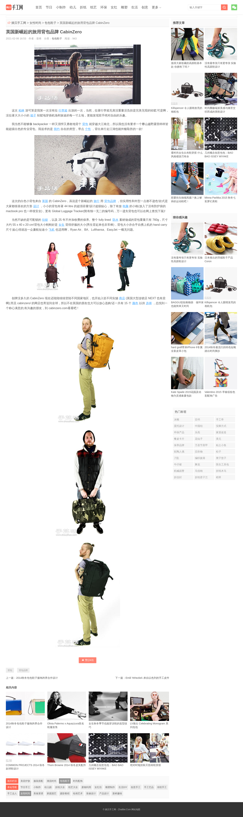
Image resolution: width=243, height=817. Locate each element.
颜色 (135, 303)
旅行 (96, 201)
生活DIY (123, 787)
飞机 (52, 229)
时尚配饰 (78, 781)
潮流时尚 (51, 781)
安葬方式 (221, 425)
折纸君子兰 (201, 477)
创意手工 (135, 787)
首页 (38, 7)
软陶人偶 (179, 451)
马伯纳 (199, 470)
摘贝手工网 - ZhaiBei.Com (118, 809)
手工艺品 (149, 787)
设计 (36, 206)
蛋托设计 (179, 425)
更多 (155, 7)
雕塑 (124, 7)
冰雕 (176, 419)
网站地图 (135, 809)
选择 (149, 303)
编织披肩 (200, 458)
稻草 (218, 477)
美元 (218, 438)
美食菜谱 (38, 793)
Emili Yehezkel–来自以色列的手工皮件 (147, 677)
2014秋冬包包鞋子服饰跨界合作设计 (37, 677)
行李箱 (63, 110)
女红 (114, 7)
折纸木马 (221, 470)
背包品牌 (110, 201)
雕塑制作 (110, 787)
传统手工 (162, 787)
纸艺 (93, 7)
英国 (45, 201)
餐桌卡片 (179, 438)
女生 (61, 224)
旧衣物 (199, 451)
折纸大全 (60, 787)
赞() (87, 660)
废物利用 (86, 787)
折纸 (83, 7)
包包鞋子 (50, 22)
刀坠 (176, 458)
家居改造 (221, 432)
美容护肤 (25, 781)
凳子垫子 (221, 458)
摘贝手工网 (18, 22)
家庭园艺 (51, 793)
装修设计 (91, 793)
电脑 (125, 206)
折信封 (178, 477)
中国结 (199, 425)
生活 (134, 7)
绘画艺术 (78, 793)
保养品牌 (179, 445)
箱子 (33, 115)
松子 (218, 451)
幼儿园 (48, 787)
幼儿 (73, 7)
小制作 (61, 7)
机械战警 (179, 470)
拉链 (45, 219)
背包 (85, 124)
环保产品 (179, 432)
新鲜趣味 (117, 793)
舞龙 (197, 464)
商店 (122, 298)
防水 (115, 219)
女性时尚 (35, 22)
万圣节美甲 (201, 445)
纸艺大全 (73, 787)
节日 (49, 7)
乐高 (197, 432)
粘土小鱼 (221, 445)
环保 (103, 7)
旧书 (197, 419)
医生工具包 (222, 464)
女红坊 (98, 787)
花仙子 (199, 438)
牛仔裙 (178, 464)
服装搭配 (38, 781)
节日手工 (25, 787)
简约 (57, 129)
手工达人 (12, 793)
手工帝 (220, 419)
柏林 (21, 110)
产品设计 (104, 793)
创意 (145, 7)
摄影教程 (65, 793)
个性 (88, 129)
